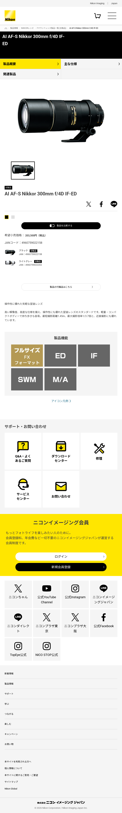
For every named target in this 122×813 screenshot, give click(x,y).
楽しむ (8, 724)
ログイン (61, 556)
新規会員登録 (61, 567)
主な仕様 (70, 64)
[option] (61, 120)
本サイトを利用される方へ (18, 761)
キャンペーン (11, 734)
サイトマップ (11, 782)
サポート (9, 693)
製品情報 (14, 28)
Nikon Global (11, 788)
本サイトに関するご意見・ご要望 (21, 775)
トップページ (6, 28)
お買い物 (9, 744)
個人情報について (13, 768)
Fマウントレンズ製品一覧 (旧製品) (51, 28)
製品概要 (9, 64)
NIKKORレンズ (27, 28)
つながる (9, 714)
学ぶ (7, 704)
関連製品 (9, 74)
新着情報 (9, 673)
